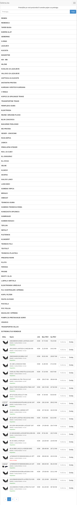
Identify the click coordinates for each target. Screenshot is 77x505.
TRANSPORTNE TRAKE (10, 101)
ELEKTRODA (6, 110)
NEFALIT (4, 230)
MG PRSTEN (6, 129)
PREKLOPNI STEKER (9, 147)
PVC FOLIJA (5, 308)
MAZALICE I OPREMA (9, 313)
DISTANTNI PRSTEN (8, 83)
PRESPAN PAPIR (7, 258)
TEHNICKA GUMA (8, 202)
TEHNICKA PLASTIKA (9, 253)
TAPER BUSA (6, 27)
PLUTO (4, 262)
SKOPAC (4, 175)
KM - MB (4, 60)
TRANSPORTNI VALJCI (10, 327)
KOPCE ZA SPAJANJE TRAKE (12, 96)
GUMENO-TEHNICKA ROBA (11, 207)
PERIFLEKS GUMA (8, 106)
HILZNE (4, 64)
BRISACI (4, 193)
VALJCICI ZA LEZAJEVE (10, 73)
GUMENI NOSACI (7, 221)
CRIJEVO (4, 322)
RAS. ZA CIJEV (7, 152)
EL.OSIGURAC (6, 156)
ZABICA (4, 142)
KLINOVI (4, 170)
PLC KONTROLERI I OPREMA (12, 290)
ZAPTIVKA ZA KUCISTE (10, 78)
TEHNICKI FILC (7, 244)
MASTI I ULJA (6, 276)
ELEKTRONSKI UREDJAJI (11, 285)
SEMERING (5, 37)
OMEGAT (4, 198)
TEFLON (4, 225)
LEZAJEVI (5, 46)
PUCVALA (5, 304)
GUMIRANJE (6, 216)
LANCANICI (5, 184)
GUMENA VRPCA (7, 189)
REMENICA (5, 23)
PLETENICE (5, 235)
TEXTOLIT (5, 248)
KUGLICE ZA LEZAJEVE (10, 69)
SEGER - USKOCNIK (9, 133)
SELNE (4, 165)
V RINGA (4, 92)
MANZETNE (5, 55)
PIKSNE (4, 271)
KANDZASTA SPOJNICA (10, 212)
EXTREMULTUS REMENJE (11, 331)
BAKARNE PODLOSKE (9, 124)
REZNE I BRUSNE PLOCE (10, 115)
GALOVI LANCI (7, 179)
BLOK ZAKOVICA (7, 119)
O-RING (4, 41)
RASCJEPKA (6, 138)
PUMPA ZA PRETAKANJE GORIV (13, 318)
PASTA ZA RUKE (7, 299)
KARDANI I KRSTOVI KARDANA (13, 87)
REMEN (4, 18)
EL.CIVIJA (5, 161)
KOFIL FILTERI (6, 294)
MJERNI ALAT (6, 32)
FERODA (4, 267)
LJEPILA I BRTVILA (8, 281)
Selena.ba (4, 3)
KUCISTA (4, 50)
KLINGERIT (5, 239)
